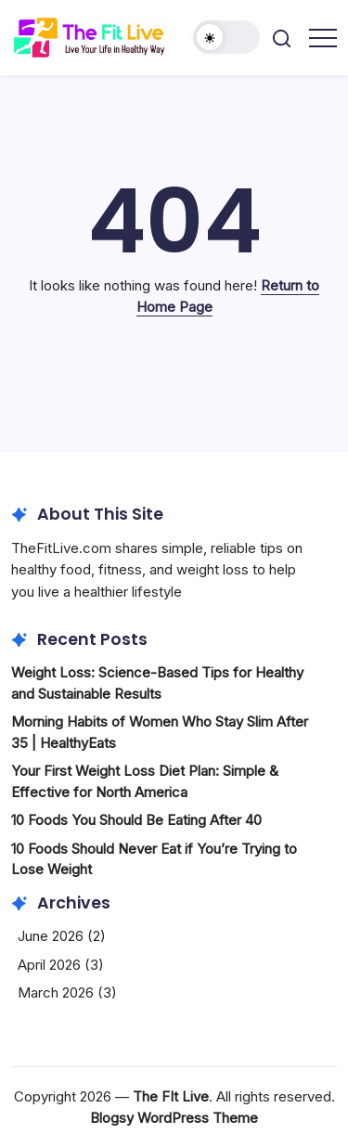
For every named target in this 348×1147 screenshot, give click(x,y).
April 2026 (49, 964)
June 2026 (51, 936)
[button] (226, 37)
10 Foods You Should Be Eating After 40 (136, 820)
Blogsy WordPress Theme (174, 1118)
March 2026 (56, 992)
